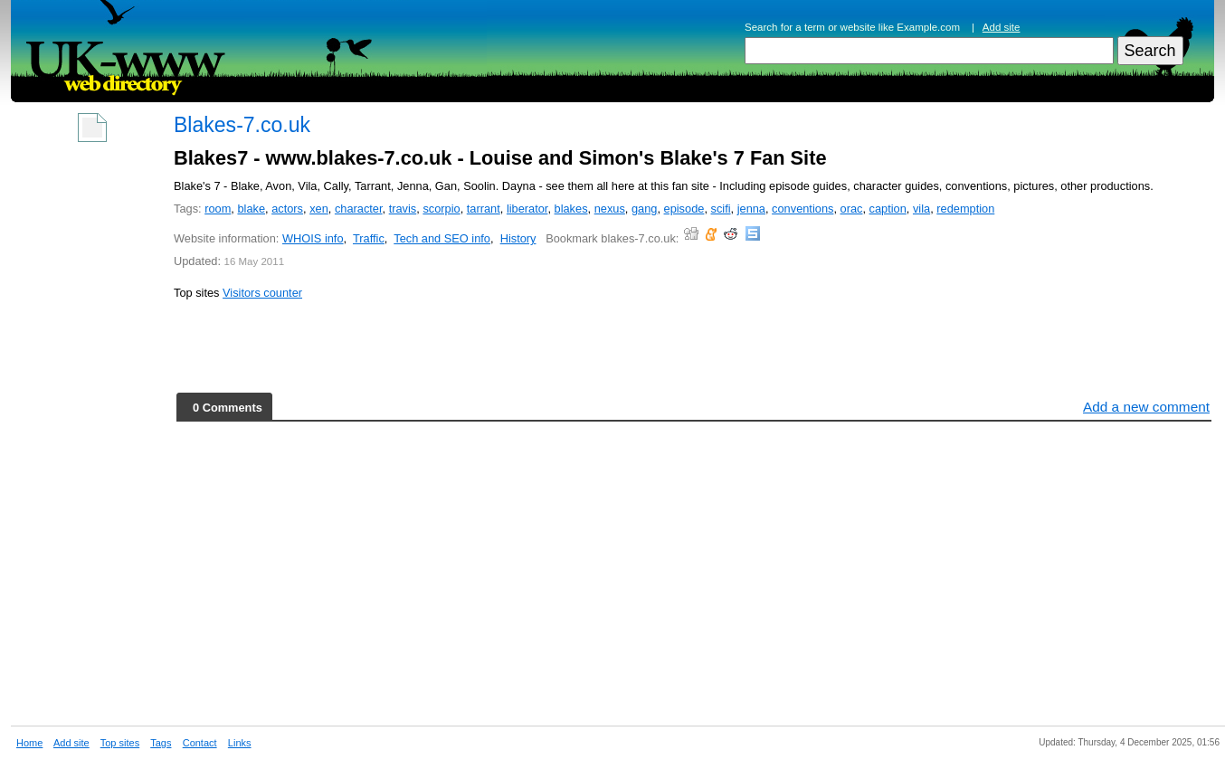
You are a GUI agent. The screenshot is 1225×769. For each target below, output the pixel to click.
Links (240, 742)
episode (684, 208)
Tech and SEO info (442, 238)
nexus (609, 208)
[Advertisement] (92, 427)
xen (318, 208)
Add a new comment (1146, 406)
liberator (527, 208)
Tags (160, 742)
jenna (751, 208)
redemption (965, 208)
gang (644, 208)
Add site (1002, 27)
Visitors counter (262, 292)
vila (921, 208)
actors (287, 208)
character (359, 208)
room (217, 208)
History (518, 238)
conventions (802, 208)
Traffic (369, 238)
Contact (200, 742)
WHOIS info (313, 238)
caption (888, 208)
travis (403, 208)
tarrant (483, 208)
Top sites (119, 742)
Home (29, 742)
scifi (721, 208)
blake (251, 208)
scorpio (441, 208)
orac (851, 208)
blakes (571, 208)
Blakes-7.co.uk (242, 125)
